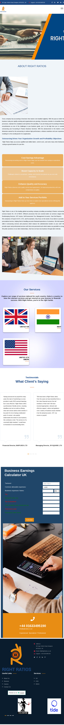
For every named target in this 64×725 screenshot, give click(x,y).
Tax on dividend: (10, 501)
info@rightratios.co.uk (25, 629)
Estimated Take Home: (13, 512)
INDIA (37, 684)
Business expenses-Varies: (14, 490)
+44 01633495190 (40, 2)
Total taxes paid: (11, 509)
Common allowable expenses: (15, 487)
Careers (6, 684)
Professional (41, 633)
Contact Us (7, 687)
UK (37, 678)
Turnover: (8, 483)
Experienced (24, 633)
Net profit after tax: (11, 498)
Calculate (29, 520)
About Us (6, 678)
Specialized (32, 633)
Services (6, 681)
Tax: (6, 494)
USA (37, 681)
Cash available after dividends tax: (17, 505)
